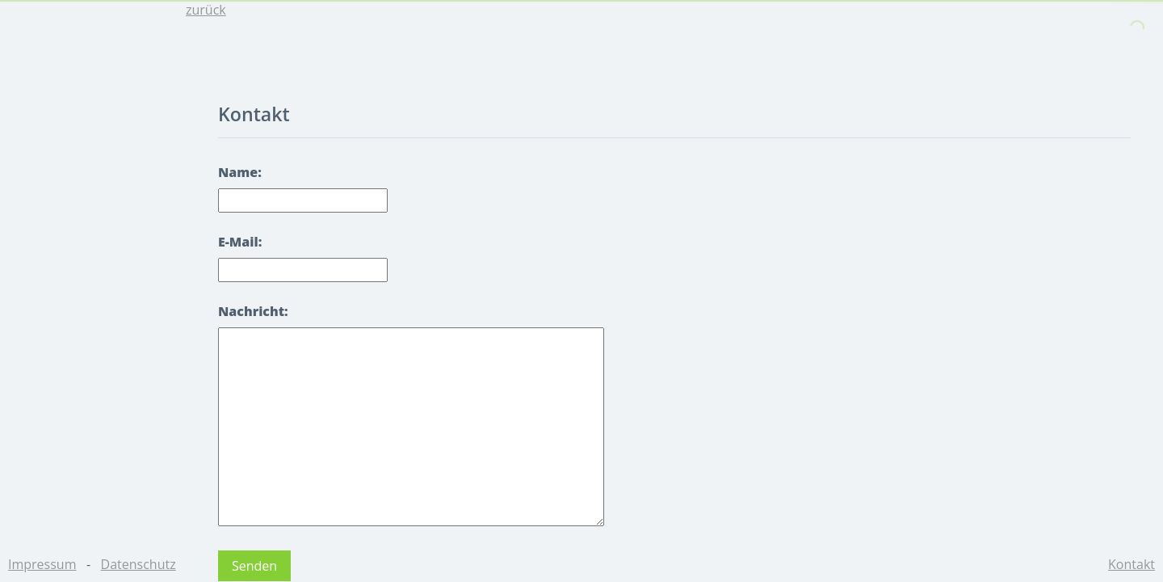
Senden (254, 566)
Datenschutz (138, 564)
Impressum (42, 564)
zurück (206, 10)
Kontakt (1131, 564)
